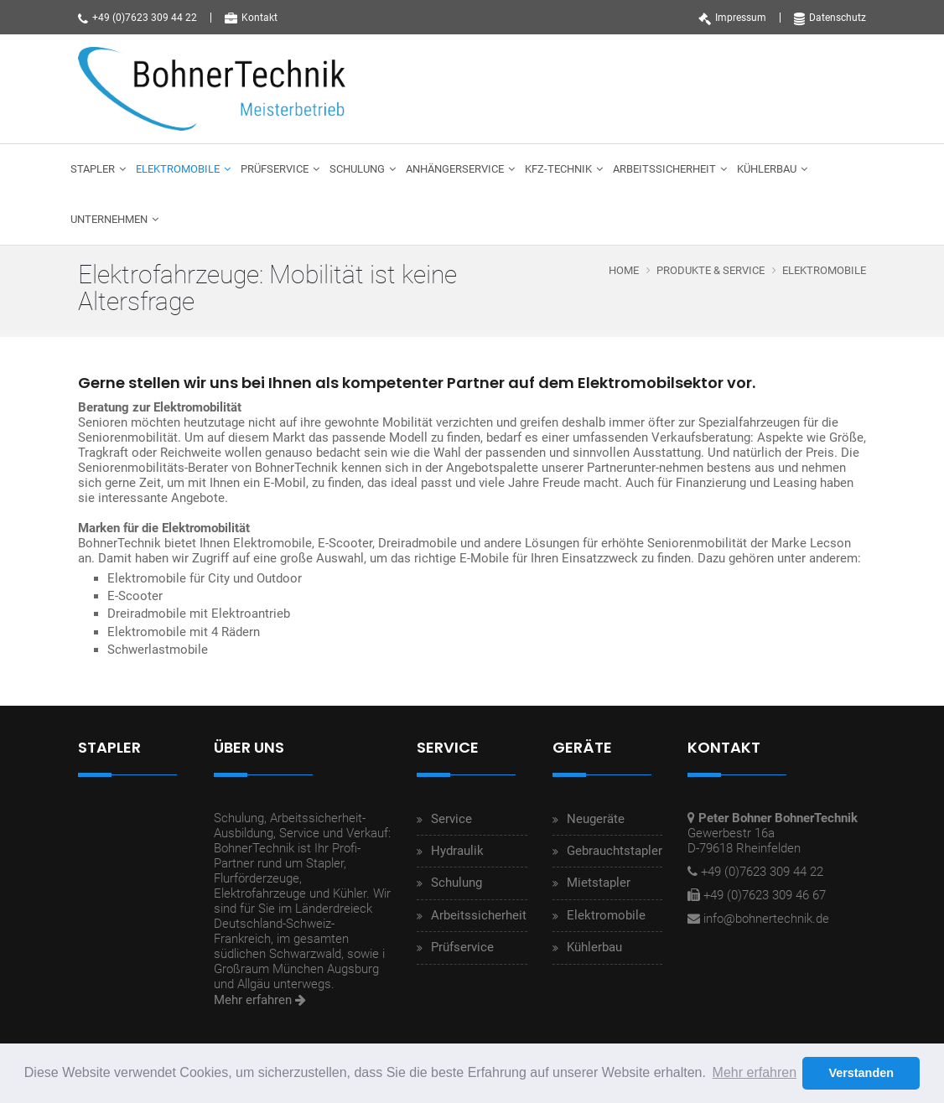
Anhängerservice (455, 169)
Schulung (357, 169)
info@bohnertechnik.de (766, 918)
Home (624, 270)
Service (451, 818)
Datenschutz (830, 17)
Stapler (92, 169)
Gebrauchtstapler (614, 850)
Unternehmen (109, 219)
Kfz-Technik (558, 169)
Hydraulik (457, 850)
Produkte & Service (710, 270)
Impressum (732, 17)
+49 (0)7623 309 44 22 (137, 17)
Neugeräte (596, 818)
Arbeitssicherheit (664, 169)
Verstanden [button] (861, 1073)
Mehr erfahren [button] (755, 1072)
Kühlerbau (766, 169)
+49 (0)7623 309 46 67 (764, 895)
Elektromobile (178, 169)
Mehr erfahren (260, 999)
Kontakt (251, 17)
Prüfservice (275, 169)
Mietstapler (598, 882)
